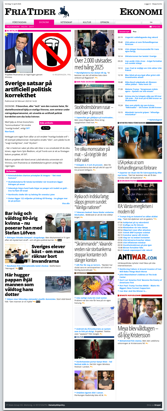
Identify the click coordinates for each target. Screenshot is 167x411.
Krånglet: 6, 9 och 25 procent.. (89, 165)
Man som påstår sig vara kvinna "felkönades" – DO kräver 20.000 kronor (143, 106)
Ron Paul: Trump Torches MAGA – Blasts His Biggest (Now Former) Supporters (139, 286)
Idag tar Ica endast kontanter (136, 237)
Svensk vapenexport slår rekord (137, 250)
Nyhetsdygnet (155, 119)
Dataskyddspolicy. (56, 405)
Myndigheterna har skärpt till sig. (91, 72)
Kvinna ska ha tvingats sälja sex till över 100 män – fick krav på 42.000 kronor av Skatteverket (143, 98)
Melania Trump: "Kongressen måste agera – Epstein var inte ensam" (141, 90)
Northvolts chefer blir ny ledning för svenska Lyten (31, 194)
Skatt (31, 26)
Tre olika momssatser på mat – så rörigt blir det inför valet (92, 154)
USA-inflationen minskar (134, 242)
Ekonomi (44, 22)
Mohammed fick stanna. (131, 341)
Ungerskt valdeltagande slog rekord (141, 37)
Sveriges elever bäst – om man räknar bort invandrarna (48, 253)
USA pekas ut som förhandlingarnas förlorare (141, 43)
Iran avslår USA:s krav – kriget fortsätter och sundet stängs (143, 62)
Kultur (87, 22)
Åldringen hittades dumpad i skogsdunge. (26, 237)
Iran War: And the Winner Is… (133, 291)
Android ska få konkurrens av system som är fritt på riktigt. (93, 330)
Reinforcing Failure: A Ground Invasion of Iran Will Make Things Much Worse (140, 270)
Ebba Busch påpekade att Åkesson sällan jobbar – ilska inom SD (141, 83)
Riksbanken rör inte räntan (135, 227)
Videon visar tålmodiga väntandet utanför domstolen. (31, 299)
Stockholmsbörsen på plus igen (137, 245)
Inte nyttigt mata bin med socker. (91, 298)
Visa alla (65, 203)
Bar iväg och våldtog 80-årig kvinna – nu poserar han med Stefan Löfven (23, 223)
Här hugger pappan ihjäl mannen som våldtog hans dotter (19, 284)
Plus (134, 32)
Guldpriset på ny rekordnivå (136, 222)
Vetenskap (66, 22)
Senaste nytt (125, 31)
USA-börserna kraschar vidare (136, 240)
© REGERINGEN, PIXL (62, 74)
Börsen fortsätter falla (133, 247)
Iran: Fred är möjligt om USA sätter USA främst (143, 69)
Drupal (157, 405)
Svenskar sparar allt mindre (135, 235)
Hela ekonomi (13, 26)
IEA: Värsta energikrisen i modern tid (135, 208)
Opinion (104, 22)
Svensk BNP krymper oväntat (136, 232)
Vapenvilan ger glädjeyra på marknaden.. (95, 117)
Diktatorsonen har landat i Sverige (140, 56)
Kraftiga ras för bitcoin (133, 225)
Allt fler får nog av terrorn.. (88, 265)
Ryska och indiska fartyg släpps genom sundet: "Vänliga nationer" (91, 201)
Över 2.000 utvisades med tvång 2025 (93, 63)
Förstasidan (19, 22)
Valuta (24, 26)
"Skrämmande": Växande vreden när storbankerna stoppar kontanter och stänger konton (93, 251)
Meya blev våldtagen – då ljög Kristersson (138, 331)
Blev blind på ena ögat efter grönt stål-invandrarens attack (142, 76)
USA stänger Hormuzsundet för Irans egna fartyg (142, 50)
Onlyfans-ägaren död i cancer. (89, 392)
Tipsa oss (156, 26)
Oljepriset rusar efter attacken (137, 230)
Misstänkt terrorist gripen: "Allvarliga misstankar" (142, 113)
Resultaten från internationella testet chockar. (28, 266)
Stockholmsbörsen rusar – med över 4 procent (94, 109)
